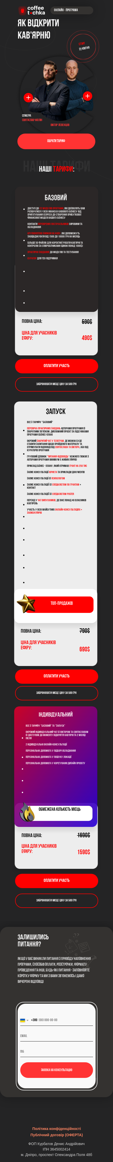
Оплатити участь (56, 366)
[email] (56, 1036)
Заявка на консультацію (56, 1070)
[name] (56, 1052)
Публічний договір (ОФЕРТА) (56, 1135)
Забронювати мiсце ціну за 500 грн (56, 384)
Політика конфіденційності (56, 1129)
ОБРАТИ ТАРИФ (56, 141)
